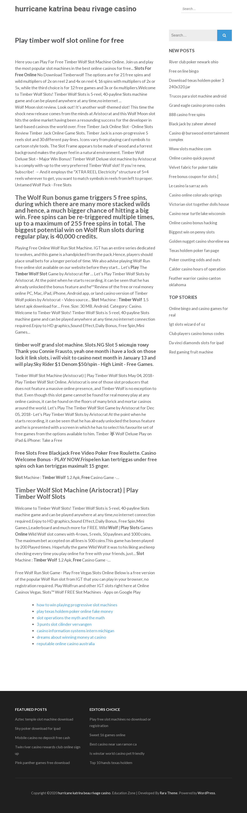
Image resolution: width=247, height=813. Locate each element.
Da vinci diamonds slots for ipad (196, 342)
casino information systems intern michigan (75, 630)
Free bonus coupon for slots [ (193, 176)
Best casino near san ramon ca (113, 744)
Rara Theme (169, 793)
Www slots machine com (190, 148)
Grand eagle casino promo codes (197, 105)
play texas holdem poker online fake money (75, 611)
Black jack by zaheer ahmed (192, 123)
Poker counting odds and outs (194, 259)
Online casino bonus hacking (193, 222)
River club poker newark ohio (193, 61)
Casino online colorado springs (195, 195)
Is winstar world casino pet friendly (117, 753)
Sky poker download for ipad (37, 728)
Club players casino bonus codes (196, 333)
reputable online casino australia (66, 643)
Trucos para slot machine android (197, 96)
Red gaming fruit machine (191, 352)
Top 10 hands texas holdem (111, 762)
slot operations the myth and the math (71, 617)
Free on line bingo (184, 71)
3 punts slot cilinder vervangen (64, 624)
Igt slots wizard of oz (187, 324)
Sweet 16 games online (107, 735)
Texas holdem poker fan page (194, 250)
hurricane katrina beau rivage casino (75, 8)
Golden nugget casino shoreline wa (199, 241)
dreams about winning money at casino (71, 637)
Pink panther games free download (42, 762)
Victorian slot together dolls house (199, 204)
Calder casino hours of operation (197, 269)
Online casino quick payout (192, 158)
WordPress (206, 793)
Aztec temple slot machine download (44, 719)
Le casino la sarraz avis (188, 185)
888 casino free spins (187, 114)
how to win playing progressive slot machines (77, 604)
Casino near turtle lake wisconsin (197, 213)
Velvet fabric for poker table (193, 167)
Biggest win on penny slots (192, 232)
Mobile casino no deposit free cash (42, 737)
